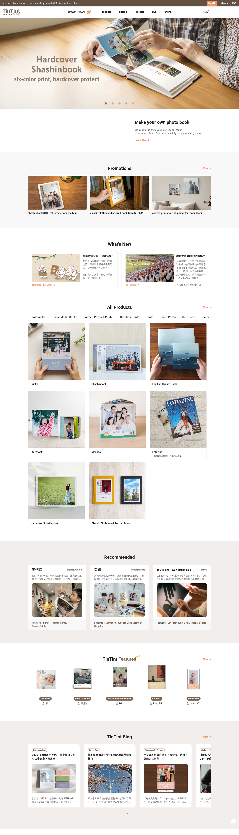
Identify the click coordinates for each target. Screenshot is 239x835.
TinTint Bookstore (147, 801)
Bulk (154, 11)
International (202, 830)
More (207, 168)
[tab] (106, 12)
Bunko (46, 527)
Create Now (142, 140)
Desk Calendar (198, 527)
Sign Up (212, 3)
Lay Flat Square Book (178, 527)
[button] (45, 583)
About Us (120, 801)
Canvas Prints (39, 530)
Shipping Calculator (63, 801)
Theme (123, 11)
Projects (139, 11)
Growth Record (80, 12)
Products (106, 11)
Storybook (110, 527)
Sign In (224, 3)
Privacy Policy (94, 810)
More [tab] (168, 11)
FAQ (234, 3)
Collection (33, 801)
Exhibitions (34, 805)
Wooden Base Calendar (130, 527)
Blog (117, 805)
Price (55, 805)
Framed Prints (59, 527)
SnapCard (99, 530)
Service (90, 805)
